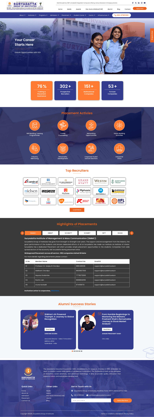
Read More (49, 329)
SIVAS (120, 292)
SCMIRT (87, 292)
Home (60, 9)
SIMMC (33, 292)
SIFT (104, 292)
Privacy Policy (128, 414)
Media (69, 9)
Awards (78, 9)
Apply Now (139, 8)
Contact (128, 9)
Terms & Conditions (108, 414)
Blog (118, 9)
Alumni (110, 9)
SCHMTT (68, 292)
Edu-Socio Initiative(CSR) (94, 9)
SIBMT (50, 292)
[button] (72, 351)
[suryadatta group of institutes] (25, 6)
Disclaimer (119, 414)
